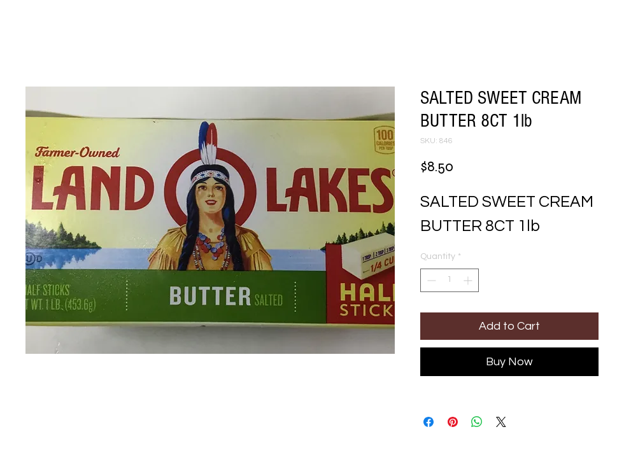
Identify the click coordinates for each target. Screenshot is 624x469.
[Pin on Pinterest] (452, 422)
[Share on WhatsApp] (477, 422)
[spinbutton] (449, 280)
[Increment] (469, 280)
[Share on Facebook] (428, 422)
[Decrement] (430, 280)
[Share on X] (501, 422)
